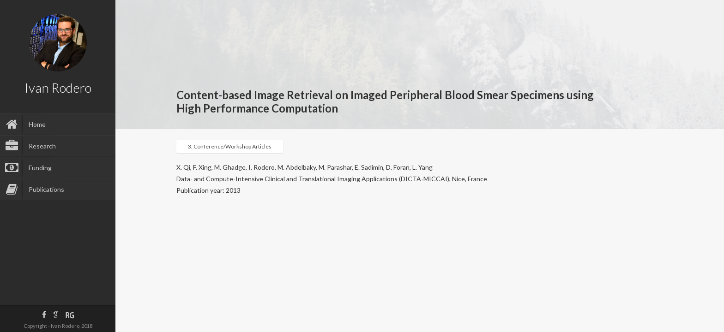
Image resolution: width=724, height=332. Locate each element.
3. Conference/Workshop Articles (230, 146)
